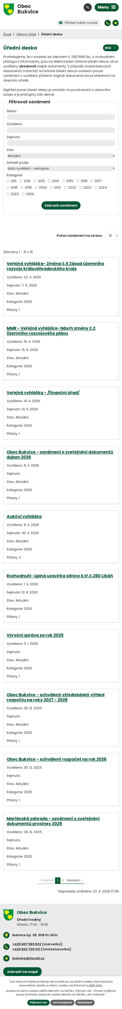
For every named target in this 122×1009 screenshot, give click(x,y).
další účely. (96, 985)
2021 (57, 187)
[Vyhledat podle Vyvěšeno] (61, 130)
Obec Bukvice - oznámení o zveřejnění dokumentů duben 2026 (60, 454)
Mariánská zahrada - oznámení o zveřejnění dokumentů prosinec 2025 (53, 821)
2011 (13, 181)
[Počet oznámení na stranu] (112, 235)
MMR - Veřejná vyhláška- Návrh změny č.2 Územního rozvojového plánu (51, 330)
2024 (103, 187)
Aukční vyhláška (24, 516)
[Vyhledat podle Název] (61, 117)
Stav (10, 150)
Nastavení (85, 1002)
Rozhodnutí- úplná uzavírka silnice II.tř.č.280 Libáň (60, 576)
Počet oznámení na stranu (79, 235)
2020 (43, 187)
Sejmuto (13, 137)
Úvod (7, 34)
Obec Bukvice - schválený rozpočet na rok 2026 (56, 759)
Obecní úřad (26, 34)
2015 (69, 181)
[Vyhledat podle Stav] (61, 155)
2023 (87, 187)
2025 (15, 194)
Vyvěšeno (14, 124)
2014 (55, 181)
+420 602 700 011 (26, 949)
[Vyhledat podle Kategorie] (8, 181)
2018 (14, 187)
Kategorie (14, 175)
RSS (111, 48)
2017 (98, 181)
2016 (84, 181)
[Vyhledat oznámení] (61, 205)
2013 (41, 181)
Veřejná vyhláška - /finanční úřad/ (43, 393)
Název (11, 111)
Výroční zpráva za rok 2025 (35, 635)
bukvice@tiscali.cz (28, 958)
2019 (28, 187)
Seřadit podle (17, 162)
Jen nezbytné (62, 1002)
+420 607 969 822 (26, 944)
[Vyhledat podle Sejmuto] (61, 143)
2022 (72, 187)
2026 (30, 194)
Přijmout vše (38, 1002)
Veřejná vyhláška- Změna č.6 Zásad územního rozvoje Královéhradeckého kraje (55, 266)
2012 (27, 181)
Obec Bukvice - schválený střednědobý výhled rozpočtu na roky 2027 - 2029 (55, 697)
